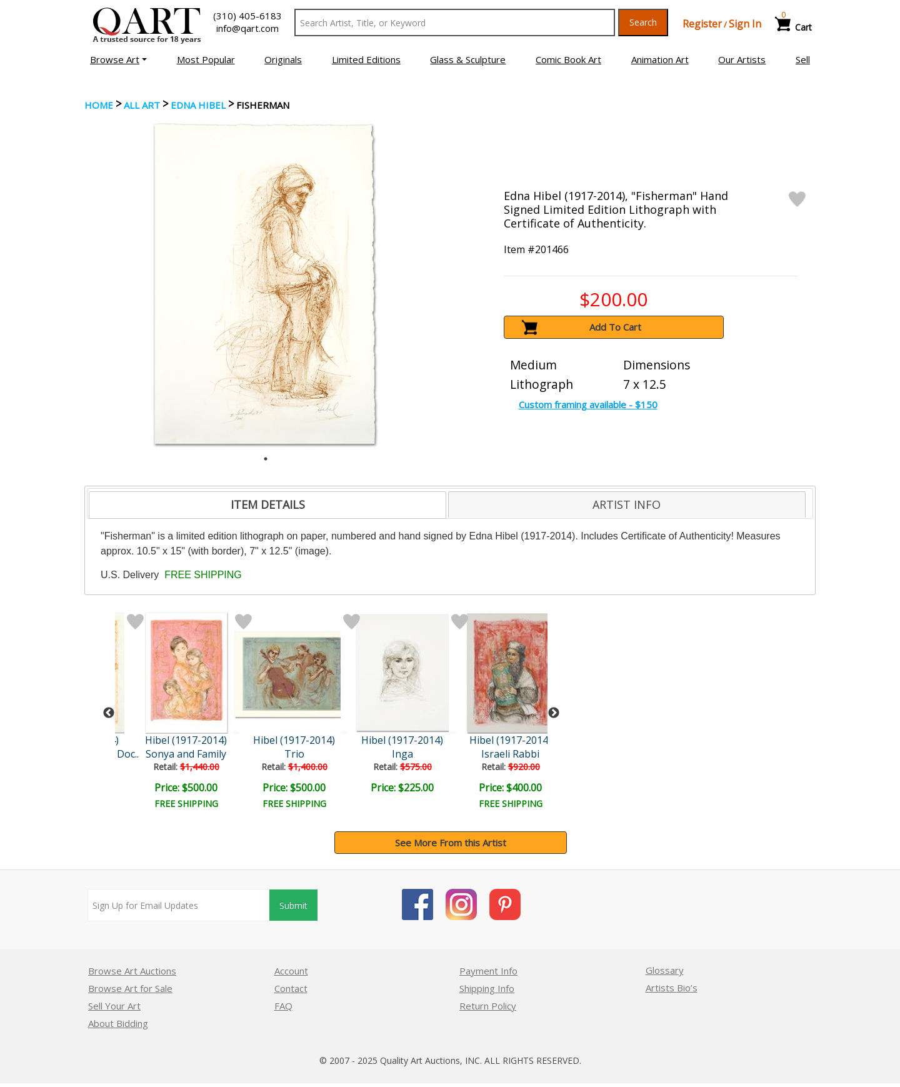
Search (643, 22)
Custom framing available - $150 (588, 404)
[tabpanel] (266, 283)
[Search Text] (455, 22)
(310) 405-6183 (247, 15)
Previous (108, 713)
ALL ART (142, 105)
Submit (293, 905)
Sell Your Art (114, 1005)
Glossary (665, 970)
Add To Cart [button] (615, 327)
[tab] (267, 505)
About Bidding (118, 1023)
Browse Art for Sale (130, 988)
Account (291, 970)
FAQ (283, 1005)
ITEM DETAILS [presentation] (268, 504)
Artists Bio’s (672, 987)
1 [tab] (265, 459)
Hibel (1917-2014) (186, 740)
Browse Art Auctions (132, 970)
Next (554, 713)
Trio (294, 754)
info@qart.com (247, 28)
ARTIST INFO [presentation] (626, 504)
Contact (291, 988)
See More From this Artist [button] (450, 842)
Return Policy (487, 1005)
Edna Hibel (198, 105)
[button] (118, 59)
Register (702, 24)
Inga (402, 754)
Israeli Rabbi (510, 754)
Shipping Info (486, 988)
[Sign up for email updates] (178, 905)
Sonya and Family (186, 754)
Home (98, 105)
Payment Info (488, 970)
